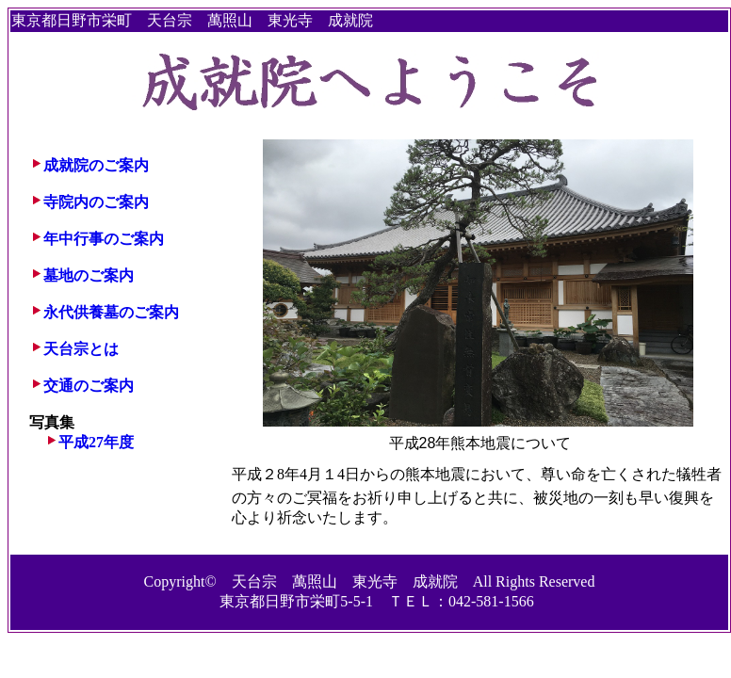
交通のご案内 (88, 386)
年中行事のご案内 (103, 239)
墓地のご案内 (88, 275)
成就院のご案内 (96, 165)
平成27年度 (96, 442)
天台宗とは (81, 349)
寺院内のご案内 (96, 202)
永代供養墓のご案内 (111, 312)
